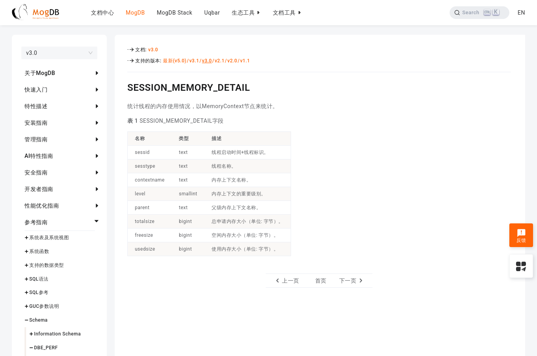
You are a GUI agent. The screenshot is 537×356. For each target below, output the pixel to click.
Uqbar (212, 12)
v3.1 (194, 61)
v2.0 (232, 61)
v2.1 (220, 61)
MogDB (135, 12)
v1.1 (245, 61)
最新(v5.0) (174, 61)
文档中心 (102, 12)
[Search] (479, 12)
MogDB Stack (174, 12)
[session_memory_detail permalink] (121, 86)
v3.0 (153, 49)
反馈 (521, 236)
